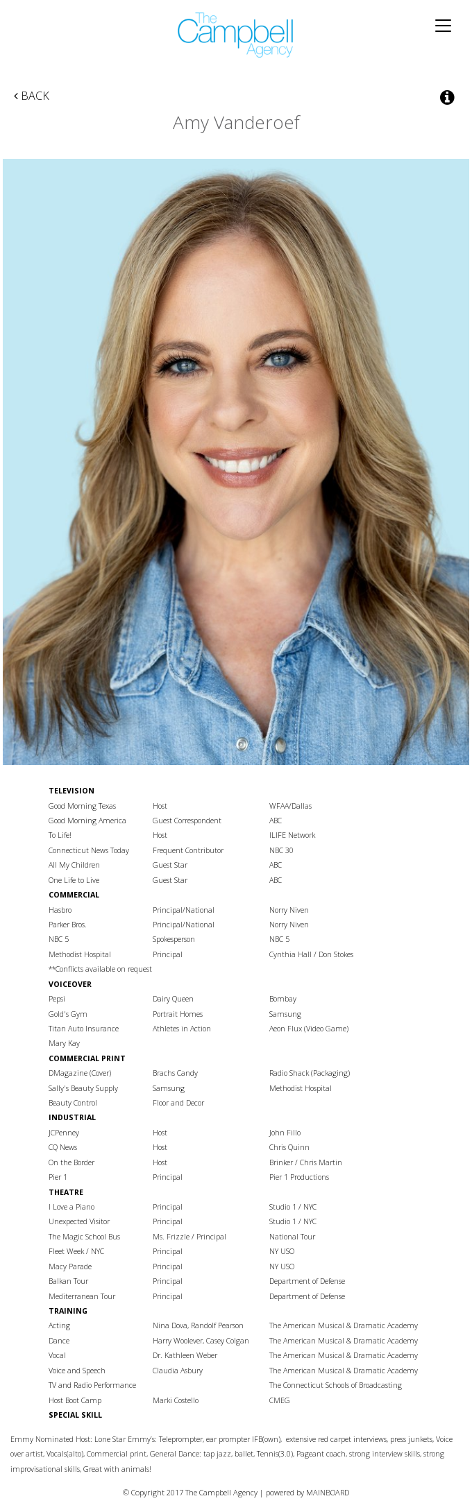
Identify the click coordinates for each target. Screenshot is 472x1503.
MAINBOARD (327, 1492)
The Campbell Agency (235, 35)
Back (31, 95)
